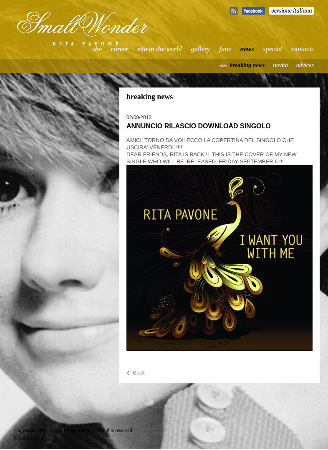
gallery (200, 48)
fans (225, 48)
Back (139, 373)
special (272, 48)
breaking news (247, 65)
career (120, 48)
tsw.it (38, 438)
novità (280, 65)
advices (305, 65)
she (97, 48)
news (247, 48)
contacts (302, 48)
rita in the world (160, 48)
